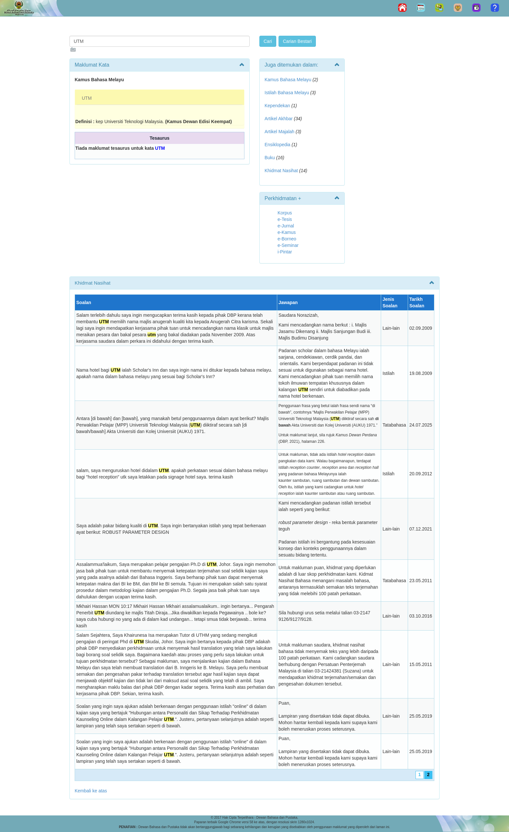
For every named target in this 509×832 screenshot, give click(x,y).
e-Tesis (285, 219)
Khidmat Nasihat (281, 170)
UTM (87, 98)
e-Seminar (288, 245)
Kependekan (277, 105)
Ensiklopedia (277, 144)
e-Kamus (287, 232)
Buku (270, 157)
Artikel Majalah (279, 131)
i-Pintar (285, 251)
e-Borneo (287, 238)
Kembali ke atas (91, 790)
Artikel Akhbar (278, 118)
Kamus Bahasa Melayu (289, 79)
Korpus (285, 212)
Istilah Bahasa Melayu (287, 92)
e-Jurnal (286, 225)
